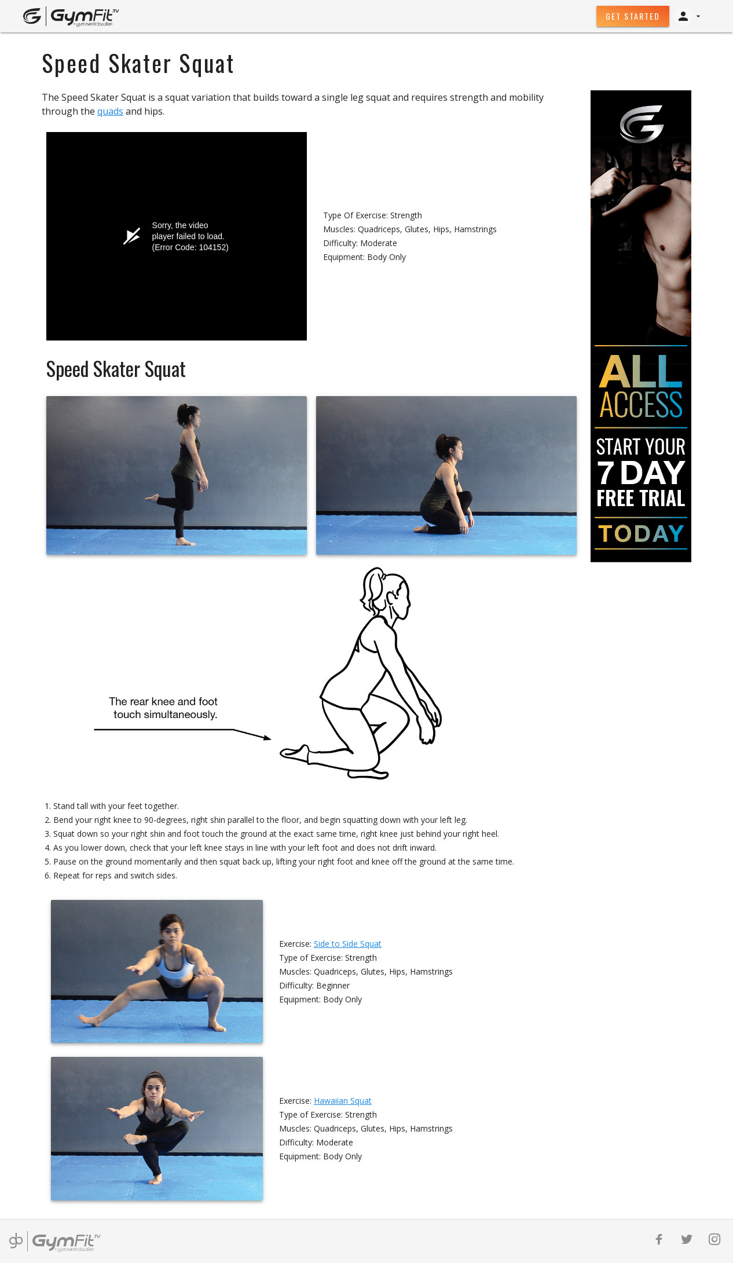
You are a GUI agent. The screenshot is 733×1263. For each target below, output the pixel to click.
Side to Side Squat (348, 943)
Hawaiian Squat (343, 1100)
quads (110, 111)
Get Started (633, 16)
